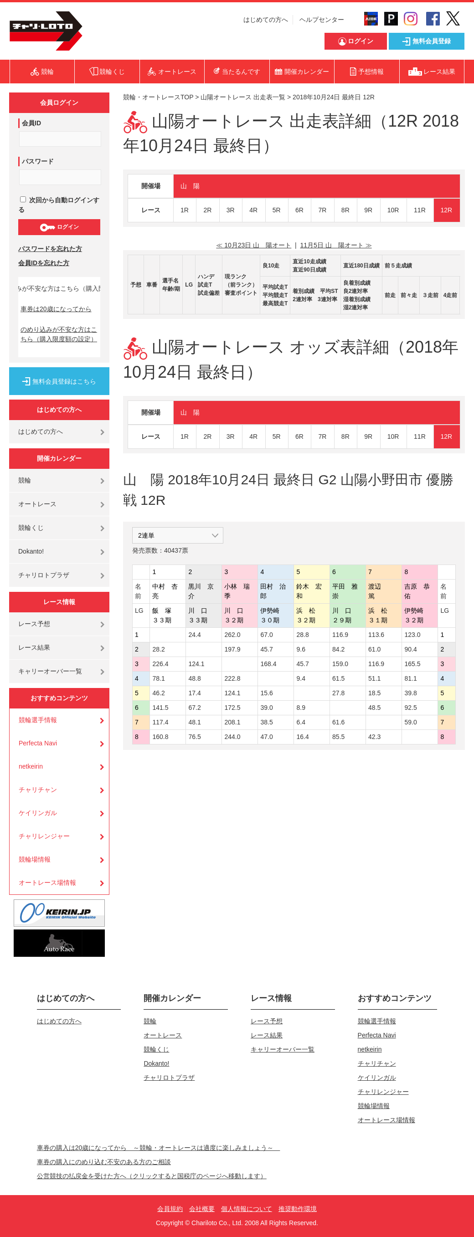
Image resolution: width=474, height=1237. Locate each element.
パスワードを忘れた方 (50, 248)
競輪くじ (31, 527)
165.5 (412, 663)
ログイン (59, 227)
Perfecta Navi (38, 743)
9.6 (300, 649)
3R (231, 210)
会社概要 (202, 1208)
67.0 (266, 634)
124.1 (196, 663)
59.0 (410, 722)
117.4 (160, 722)
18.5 (374, 693)
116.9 (340, 634)
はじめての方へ (265, 19)
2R (207, 210)
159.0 (340, 663)
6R (299, 210)
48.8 (194, 678)
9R (368, 210)
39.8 (410, 693)
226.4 (160, 663)
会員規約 (170, 1208)
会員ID (31, 123)
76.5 (194, 736)
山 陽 (190, 186)
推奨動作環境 (297, 1208)
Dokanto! (31, 551)
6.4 (300, 722)
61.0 (374, 649)
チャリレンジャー (44, 836)
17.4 (194, 693)
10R (393, 210)
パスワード (38, 161)
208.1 (232, 722)
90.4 (410, 649)
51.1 (374, 678)
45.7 (266, 649)
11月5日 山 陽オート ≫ (336, 245)
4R (253, 210)
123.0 (412, 634)
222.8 (232, 678)
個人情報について (246, 1208)
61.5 (338, 678)
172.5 (232, 707)
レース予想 (34, 623)
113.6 (376, 634)
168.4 (268, 663)
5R (277, 210)
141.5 (160, 707)
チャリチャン (38, 789)
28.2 (158, 649)
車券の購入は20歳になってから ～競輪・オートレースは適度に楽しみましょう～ (158, 1147)
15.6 (266, 693)
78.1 (158, 678)
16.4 (302, 736)
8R (345, 210)
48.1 (194, 722)
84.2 (338, 649)
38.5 (266, 722)
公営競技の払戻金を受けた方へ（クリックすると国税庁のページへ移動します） (152, 1176)
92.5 (410, 707)
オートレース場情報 (47, 882)
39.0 (266, 707)
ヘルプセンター (321, 19)
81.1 (410, 678)
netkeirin (31, 766)
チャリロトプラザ (43, 575)
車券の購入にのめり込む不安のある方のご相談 (104, 1161)
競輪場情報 (35, 859)
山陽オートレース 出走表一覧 (243, 97)
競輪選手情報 (38, 720)
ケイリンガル (38, 812)
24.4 (194, 634)
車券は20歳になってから (56, 309)
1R (184, 210)
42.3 (374, 736)
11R (420, 210)
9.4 (300, 678)
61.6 (338, 722)
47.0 (266, 736)
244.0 (232, 736)
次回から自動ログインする (58, 204)
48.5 (374, 707)
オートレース (37, 504)
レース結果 (34, 647)
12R (447, 210)
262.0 (232, 634)
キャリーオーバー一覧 (50, 671)
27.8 (338, 693)
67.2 (194, 707)
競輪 (24, 480)
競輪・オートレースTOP (158, 97)
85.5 (338, 736)
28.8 (302, 634)
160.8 (160, 736)
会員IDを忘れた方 (43, 263)
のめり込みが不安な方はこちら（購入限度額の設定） (59, 334)
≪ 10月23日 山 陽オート (253, 245)
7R (322, 210)
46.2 (158, 693)
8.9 (300, 707)
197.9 (232, 649)
